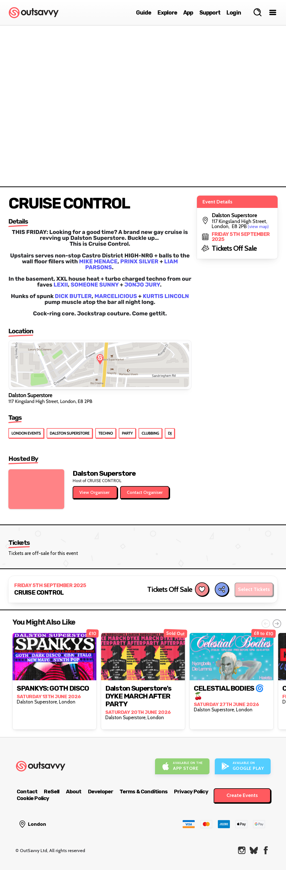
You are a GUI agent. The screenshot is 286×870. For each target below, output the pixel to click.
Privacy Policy (191, 791)
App (188, 12)
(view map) (258, 226)
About (74, 791)
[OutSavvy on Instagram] (242, 850)
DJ (169, 433)
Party (127, 433)
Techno (105, 433)
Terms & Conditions (144, 791)
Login (234, 12)
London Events (26, 433)
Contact (27, 791)
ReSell (51, 791)
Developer (100, 791)
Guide (143, 12)
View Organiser (95, 492)
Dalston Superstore (69, 433)
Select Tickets (254, 589)
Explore (167, 12)
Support (209, 12)
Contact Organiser (145, 492)
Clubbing (150, 433)
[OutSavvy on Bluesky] (254, 850)
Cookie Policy (33, 798)
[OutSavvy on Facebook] (266, 850)
